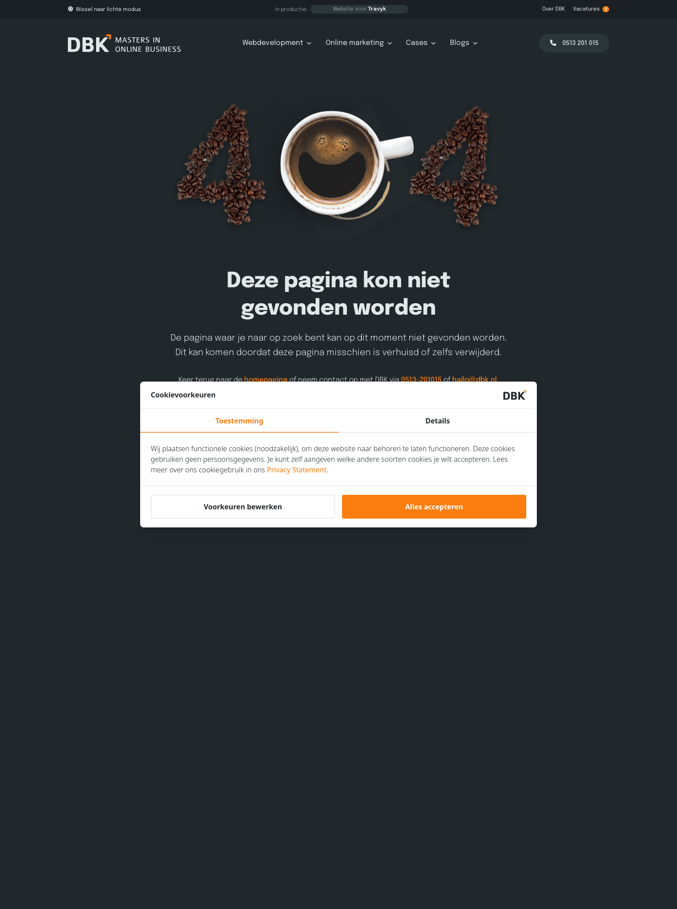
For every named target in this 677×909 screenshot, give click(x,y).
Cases (421, 43)
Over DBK (553, 9)
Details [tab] (437, 421)
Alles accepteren (434, 507)
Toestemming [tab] (240, 421)
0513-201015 (421, 380)
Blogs (464, 43)
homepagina (265, 380)
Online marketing (359, 43)
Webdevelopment (277, 43)
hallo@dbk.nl (474, 380)
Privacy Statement (297, 470)
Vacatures (591, 9)
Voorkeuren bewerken (243, 507)
